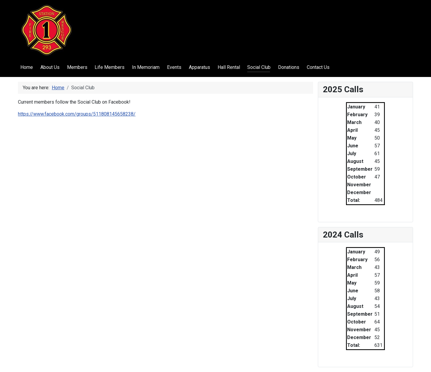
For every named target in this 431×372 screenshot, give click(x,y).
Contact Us (318, 67)
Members (77, 67)
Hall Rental (229, 67)
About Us (50, 67)
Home (26, 67)
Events (174, 67)
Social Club (259, 67)
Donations (288, 67)
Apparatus (199, 67)
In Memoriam (146, 67)
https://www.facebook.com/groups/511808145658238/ (77, 114)
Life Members (110, 67)
